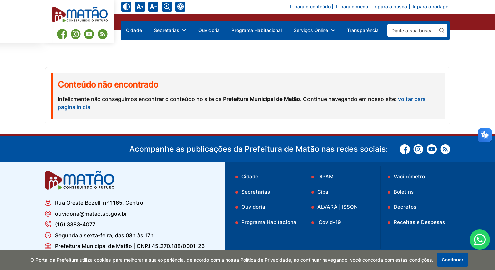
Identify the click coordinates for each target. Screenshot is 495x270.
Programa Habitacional (256, 30)
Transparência (363, 30)
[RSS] (103, 34)
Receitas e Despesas (419, 222)
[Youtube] (89, 34)
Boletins (404, 192)
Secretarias (255, 192)
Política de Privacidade (265, 260)
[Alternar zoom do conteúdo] (167, 7)
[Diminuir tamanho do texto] (153, 7)
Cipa (322, 192)
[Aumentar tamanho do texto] (140, 7)
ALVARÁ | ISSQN (337, 207)
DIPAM (325, 176)
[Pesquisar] (441, 30)
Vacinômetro (409, 176)
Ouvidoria (209, 30)
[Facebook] (62, 34)
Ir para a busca (390, 6)
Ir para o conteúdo (310, 6)
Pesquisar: (447, 23)
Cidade (134, 30)
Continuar (452, 259)
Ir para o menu (352, 6)
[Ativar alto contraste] (126, 7)
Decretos (405, 207)
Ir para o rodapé (430, 6)
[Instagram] (76, 34)
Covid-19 (329, 222)
